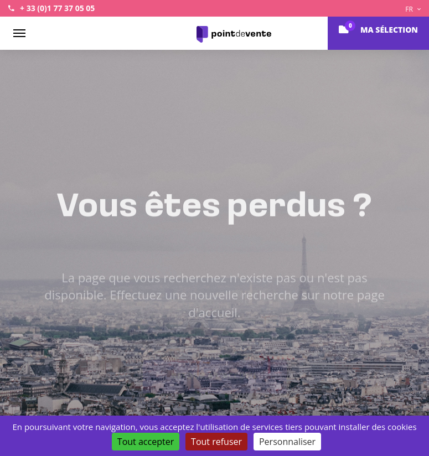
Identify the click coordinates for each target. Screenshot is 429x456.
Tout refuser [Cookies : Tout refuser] (216, 442)
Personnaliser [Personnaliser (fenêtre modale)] (287, 442)
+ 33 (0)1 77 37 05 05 (57, 8)
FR (413, 9)
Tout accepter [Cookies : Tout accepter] (145, 442)
